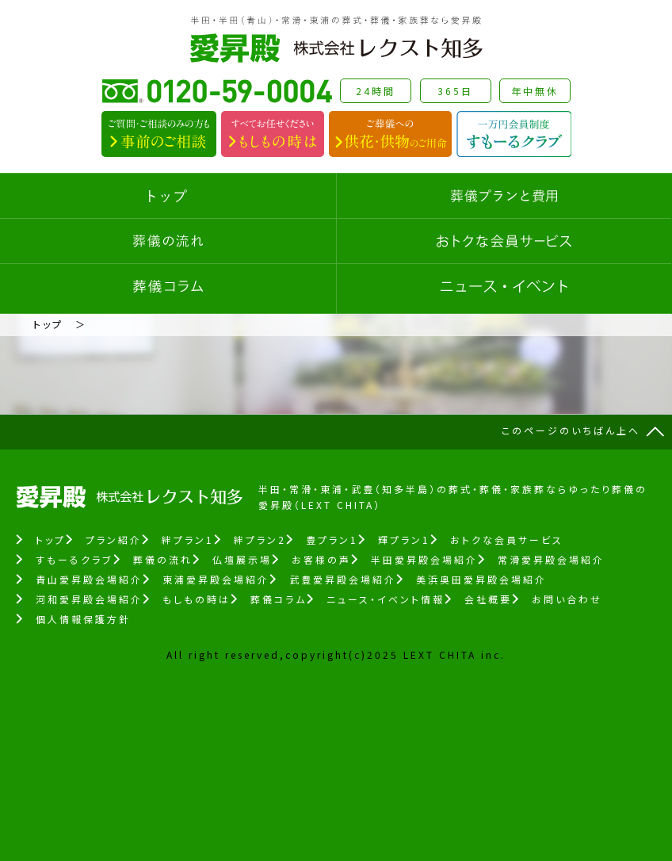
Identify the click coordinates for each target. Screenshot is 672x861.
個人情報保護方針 (83, 619)
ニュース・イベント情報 (385, 599)
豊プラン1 (332, 539)
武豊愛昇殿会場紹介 (342, 579)
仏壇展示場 (242, 559)
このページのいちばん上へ (571, 430)
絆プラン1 (188, 539)
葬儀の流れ (163, 559)
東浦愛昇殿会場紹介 (215, 579)
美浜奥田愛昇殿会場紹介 (481, 579)
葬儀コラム (278, 599)
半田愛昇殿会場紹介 (424, 559)
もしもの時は (196, 599)
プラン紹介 (114, 539)
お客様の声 (321, 559)
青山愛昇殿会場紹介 (89, 579)
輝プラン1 (404, 539)
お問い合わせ (567, 599)
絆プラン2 (260, 539)
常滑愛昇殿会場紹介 (551, 559)
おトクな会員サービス (506, 539)
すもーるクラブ (74, 559)
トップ (48, 324)
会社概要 (488, 599)
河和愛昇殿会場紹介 (89, 599)
